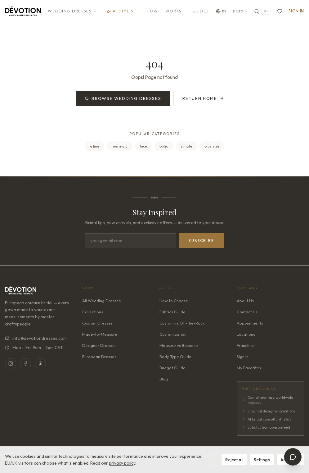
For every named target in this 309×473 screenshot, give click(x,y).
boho (163, 146)
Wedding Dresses (72, 10)
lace (143, 146)
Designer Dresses (98, 345)
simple (186, 146)
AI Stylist (122, 10)
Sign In (296, 10)
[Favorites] (279, 11)
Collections (92, 311)
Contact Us (247, 311)
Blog (163, 378)
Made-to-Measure (99, 334)
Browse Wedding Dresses (123, 98)
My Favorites (249, 367)
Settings (262, 459)
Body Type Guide (175, 356)
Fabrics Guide (172, 311)
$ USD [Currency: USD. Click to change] (240, 11)
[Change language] (221, 11)
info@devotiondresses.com (36, 338)
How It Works (164, 10)
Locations (246, 334)
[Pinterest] (40, 363)
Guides (200, 10)
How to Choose (173, 300)
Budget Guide (172, 367)
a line (94, 146)
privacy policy (122, 463)
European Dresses (99, 356)
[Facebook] (25, 363)
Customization (172, 334)
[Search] (262, 11)
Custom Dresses (97, 323)
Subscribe (201, 240)
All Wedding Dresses (101, 300)
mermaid (120, 146)
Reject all (234, 459)
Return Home (203, 98)
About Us (245, 300)
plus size (211, 146)
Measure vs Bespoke (178, 345)
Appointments (250, 323)
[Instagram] (10, 363)
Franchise (246, 345)
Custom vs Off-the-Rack (181, 323)
